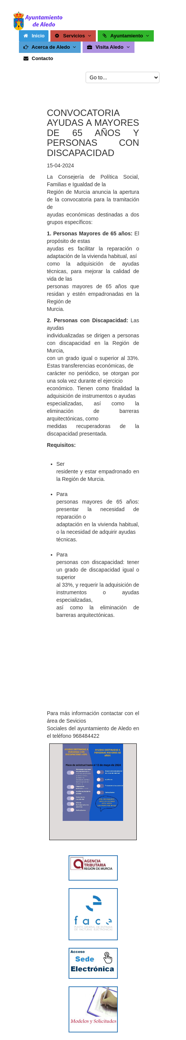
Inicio (34, 36)
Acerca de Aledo (50, 47)
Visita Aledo (108, 47)
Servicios (73, 36)
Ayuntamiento (126, 36)
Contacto (38, 58)
